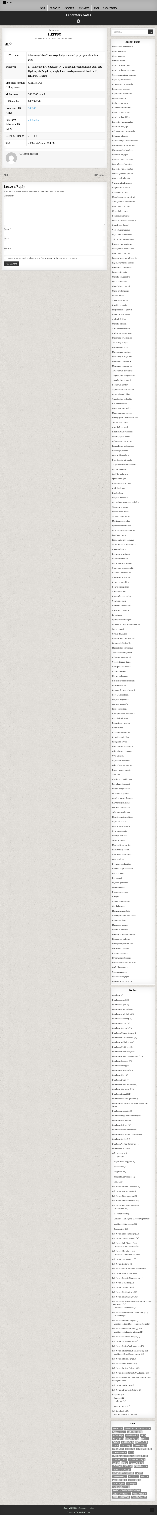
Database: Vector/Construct (124, 1144)
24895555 (33, 119)
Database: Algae (119, 1005)
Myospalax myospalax (122, 563)
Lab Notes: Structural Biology (125, 1390)
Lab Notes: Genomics (121, 1287)
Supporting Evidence (123, 1177)
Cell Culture (119, 1209)
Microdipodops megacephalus (125, 502)
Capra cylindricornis (121, 80)
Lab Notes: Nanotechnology (124, 1337)
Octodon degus (119, 887)
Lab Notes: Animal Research (124, 1187)
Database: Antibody (120, 1019)
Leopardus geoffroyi (121, 704)
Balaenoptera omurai (121, 657)
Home (42, 8)
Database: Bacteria (120, 1028)
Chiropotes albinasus (121, 667)
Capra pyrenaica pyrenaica (124, 75)
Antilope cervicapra (121, 328)
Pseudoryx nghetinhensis (123, 934)
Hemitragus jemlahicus (122, 817)
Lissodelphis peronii (121, 286)
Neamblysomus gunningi (123, 197)
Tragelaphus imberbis (122, 399)
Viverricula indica (120, 300)
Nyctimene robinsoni (121, 958)
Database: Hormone (121, 1089)
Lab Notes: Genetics (121, 1283)
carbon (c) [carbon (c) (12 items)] (141, 1442)
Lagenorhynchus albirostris (124, 258)
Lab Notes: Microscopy (124, 1224)
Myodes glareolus (120, 883)
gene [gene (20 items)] (116, 1462)
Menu (9, 2)
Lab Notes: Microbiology (123, 1321)
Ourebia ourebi (119, 61)
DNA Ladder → (101, 175)
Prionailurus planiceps (122, 751)
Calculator (118, 1316)
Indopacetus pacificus (122, 244)
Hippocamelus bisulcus (122, 150)
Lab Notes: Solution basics (125, 1254)
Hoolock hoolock (119, 709)
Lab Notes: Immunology (122, 1297)
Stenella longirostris (121, 277)
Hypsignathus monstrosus (124, 962)
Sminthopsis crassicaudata (124, 544)
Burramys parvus (120, 451)
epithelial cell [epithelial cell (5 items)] (119, 1459)
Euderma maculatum (121, 606)
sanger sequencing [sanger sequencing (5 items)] (121, 1493)
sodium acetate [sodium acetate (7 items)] (139, 1493)
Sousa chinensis (119, 282)
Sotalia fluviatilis (119, 634)
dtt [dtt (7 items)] (131, 1452)
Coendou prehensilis (121, 573)
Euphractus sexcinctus (122, 483)
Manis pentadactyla (121, 911)
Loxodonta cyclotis (120, 793)
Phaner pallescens (120, 676)
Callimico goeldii (119, 671)
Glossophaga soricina (121, 596)
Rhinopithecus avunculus (123, 714)
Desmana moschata (121, 807)
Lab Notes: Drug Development (127, 1354)
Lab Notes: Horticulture (122, 1292)
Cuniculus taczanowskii (122, 568)
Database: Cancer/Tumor (123, 1033)
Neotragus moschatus (122, 366)
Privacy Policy (110, 8)
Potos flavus (117, 728)
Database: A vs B (119, 1000)
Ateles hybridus (119, 319)
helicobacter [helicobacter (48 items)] (137, 1462)
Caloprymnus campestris (123, 131)
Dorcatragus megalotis (122, 357)
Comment (9, 196)
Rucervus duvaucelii (121, 770)
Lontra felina (118, 296)
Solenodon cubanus (121, 812)
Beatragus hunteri (120, 385)
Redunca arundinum (121, 108)
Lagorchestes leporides (122, 122)
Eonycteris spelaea (120, 587)
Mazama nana (118, 56)
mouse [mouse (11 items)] (144, 1476)
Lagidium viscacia (120, 474)
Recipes (117, 1398)
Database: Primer (120, 1125)
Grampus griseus (120, 953)
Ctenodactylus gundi (121, 901)
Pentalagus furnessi (121, 784)
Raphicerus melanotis (122, 94)
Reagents (116, 1395)
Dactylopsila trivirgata (122, 460)
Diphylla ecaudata (120, 967)
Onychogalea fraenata (122, 183)
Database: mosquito (121, 1111)
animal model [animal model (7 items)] (132, 1435)
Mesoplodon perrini (121, 253)
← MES (5, 175)
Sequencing (119, 1229)
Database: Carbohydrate (122, 1038)
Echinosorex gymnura (122, 441)
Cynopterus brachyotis (122, 620)
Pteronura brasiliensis (122, 338)
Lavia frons (117, 615)
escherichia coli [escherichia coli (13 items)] (137, 1459)
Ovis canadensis (119, 831)
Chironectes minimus (121, 854)
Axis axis (116, 775)
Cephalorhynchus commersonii (126, 624)
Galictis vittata (118, 488)
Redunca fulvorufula (121, 112)
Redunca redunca (120, 103)
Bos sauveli (117, 878)
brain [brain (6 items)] (144, 1438)
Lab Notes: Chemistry (121, 1251)
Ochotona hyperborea (122, 789)
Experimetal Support (123, 1162)
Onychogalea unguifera (122, 174)
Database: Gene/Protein (122, 1085)
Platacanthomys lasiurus (123, 540)
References (119, 1167)
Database (116, 995)
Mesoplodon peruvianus (123, 249)
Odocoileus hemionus (122, 765)
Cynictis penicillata (120, 737)
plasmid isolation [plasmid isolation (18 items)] (121, 1487)
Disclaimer (84, 8)
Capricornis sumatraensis (123, 70)
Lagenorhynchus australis (123, 638)
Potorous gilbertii (120, 136)
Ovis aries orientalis (121, 826)
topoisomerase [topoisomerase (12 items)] (139, 1497)
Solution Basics (119, 1411)
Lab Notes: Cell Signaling (125, 1246)
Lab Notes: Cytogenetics (122, 1259)
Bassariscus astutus (121, 732)
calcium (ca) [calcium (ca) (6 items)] (128, 1442)
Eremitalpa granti (120, 427)
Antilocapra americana (122, 333)
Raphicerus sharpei (121, 89)
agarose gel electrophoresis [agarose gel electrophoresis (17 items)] (137, 1428)
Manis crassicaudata (121, 521)
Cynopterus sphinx (120, 582)
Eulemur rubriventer (121, 314)
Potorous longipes (120, 155)
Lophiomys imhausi (121, 554)
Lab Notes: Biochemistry (123, 1196)
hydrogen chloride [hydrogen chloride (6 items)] (121, 1469)
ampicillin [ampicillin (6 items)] (118, 1435)
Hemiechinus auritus (121, 845)
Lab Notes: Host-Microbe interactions (130, 1324)
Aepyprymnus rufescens (123, 389)
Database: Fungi (119, 1080)
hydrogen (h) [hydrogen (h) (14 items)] (140, 1466)
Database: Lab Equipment (123, 1099)
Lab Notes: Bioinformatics (123, 1201)
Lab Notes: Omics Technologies (126, 1346)
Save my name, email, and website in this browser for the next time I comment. (43, 258)
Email (7, 239)
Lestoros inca (118, 859)
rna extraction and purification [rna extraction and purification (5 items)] (126, 1490)
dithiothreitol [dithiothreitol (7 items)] (119, 1452)
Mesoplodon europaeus (122, 648)
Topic (116, 1182)
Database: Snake (119, 1139)
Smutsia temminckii (121, 516)
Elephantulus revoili (121, 188)
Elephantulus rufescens (122, 432)
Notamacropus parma (122, 413)
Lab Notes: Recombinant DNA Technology (130, 1373)
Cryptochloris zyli (120, 192)
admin (39, 39)
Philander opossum (121, 850)
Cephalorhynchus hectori (123, 690)
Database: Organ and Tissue (124, 1116)
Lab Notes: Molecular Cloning (127, 1332)
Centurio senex (119, 601)
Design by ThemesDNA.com (78, 1512)
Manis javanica (119, 906)
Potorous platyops (120, 127)
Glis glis (115, 897)
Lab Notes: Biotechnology (123, 1234)
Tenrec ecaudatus (120, 422)
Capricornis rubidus (121, 117)
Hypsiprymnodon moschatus (125, 418)
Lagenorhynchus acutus (123, 263)
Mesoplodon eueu (120, 211)
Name (7, 229)
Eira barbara (117, 493)
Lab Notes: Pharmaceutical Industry (128, 1351)
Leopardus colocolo (121, 695)
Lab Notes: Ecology (120, 1264)
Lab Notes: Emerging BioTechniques (130, 1219)
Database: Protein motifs (123, 1130)
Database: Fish (118, 1075)
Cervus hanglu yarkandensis (125, 141)
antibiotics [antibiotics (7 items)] (118, 1438)
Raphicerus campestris (122, 84)
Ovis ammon (118, 756)
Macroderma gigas (120, 977)
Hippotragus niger (120, 347)
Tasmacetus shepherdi (122, 653)
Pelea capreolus (119, 98)
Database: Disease (120, 1061)
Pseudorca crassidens (122, 267)
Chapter (117, 1156)
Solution (119, 1401)
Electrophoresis (121, 1214)
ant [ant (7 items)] (143, 1435)
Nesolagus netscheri (121, 948)
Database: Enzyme (120, 1070)
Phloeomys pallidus (121, 939)
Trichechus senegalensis (123, 239)
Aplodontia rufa (119, 549)
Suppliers (118, 1172)
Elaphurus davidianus (122, 779)
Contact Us (55, 8)
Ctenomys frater (119, 920)
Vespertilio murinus (121, 230)
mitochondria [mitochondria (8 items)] (119, 1476)
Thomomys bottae (120, 507)
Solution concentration (124, 1414)
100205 (32, 108)
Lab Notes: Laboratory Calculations (127, 1313)
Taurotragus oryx (120, 343)
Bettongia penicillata (121, 394)
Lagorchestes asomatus (122, 169)
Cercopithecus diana (121, 662)
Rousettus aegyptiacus (122, 981)
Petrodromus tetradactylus (124, 220)
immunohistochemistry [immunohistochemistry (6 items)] (123, 1473)
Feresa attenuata (119, 272)
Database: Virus (119, 1149)
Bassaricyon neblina (121, 723)
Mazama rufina (119, 51)
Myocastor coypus (120, 925)
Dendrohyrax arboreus (122, 798)
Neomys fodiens (119, 836)
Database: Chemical (121, 1052)
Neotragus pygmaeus (121, 361)
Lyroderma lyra (119, 479)
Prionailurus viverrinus (122, 746)
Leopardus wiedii (120, 498)
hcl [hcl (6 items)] (124, 1462)
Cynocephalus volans (121, 526)
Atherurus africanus (121, 577)
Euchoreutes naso (120, 892)
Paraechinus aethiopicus (123, 446)
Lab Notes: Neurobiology (123, 1341)
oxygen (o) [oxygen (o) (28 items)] (118, 1483)
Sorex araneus (118, 840)
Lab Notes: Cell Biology (122, 1243)
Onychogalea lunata (121, 178)
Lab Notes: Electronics (124, 1308)
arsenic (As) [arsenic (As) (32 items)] (132, 1438)
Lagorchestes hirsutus (122, 164)
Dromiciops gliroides (121, 864)
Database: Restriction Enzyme (125, 1134)
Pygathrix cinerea (120, 718)
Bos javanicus (118, 873)
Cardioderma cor (119, 972)
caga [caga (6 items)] (116, 1442)
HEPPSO (54, 34)
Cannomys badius (120, 559)
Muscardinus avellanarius (123, 530)
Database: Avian (119, 1023)
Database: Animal (120, 1009)
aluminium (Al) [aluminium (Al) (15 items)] (135, 1432)
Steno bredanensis (120, 291)
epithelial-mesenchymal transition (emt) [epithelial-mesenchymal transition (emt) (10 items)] (130, 1456)
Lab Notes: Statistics (121, 1385)
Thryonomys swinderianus (124, 465)
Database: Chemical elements (125, 1056)
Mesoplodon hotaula (121, 206)
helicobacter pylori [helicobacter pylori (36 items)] (122, 1466)
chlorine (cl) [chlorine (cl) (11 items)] (140, 1445)
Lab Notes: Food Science (123, 1273)
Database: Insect (119, 1094)
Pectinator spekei (120, 535)
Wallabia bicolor (119, 404)
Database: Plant (119, 1120)
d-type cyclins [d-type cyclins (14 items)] (144, 1449)
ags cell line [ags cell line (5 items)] (119, 1432)
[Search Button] (78, 21)
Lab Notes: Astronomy (122, 1191)
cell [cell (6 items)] (116, 1445)
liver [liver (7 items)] (139, 1473)
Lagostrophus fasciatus (122, 159)
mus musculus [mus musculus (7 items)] (119, 1480)
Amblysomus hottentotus (123, 202)
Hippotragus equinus (121, 352)
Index (96, 8)
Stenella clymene (120, 324)
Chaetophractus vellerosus (124, 915)
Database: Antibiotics (121, 1014)
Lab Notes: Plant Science (123, 1363)
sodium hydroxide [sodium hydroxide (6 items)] (121, 1497)
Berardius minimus (121, 216)
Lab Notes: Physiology (122, 1359)
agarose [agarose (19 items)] (118, 1428)
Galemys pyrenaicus (121, 436)
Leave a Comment (67, 39)
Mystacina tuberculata (122, 235)
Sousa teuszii (118, 629)
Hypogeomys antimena (122, 944)
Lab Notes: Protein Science (124, 1368)
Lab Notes (55, 30)
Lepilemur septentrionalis (123, 681)
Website (7, 248)
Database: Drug (119, 1066)
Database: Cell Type (121, 1047)
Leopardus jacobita (120, 700)
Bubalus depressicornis (122, 868)
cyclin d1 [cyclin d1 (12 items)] (118, 1449)
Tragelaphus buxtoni (121, 380)
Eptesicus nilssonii (120, 225)
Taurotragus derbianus (122, 371)
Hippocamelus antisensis (123, 145)
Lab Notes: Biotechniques (123, 1205)
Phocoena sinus (119, 685)
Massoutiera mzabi (120, 512)
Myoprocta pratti (119, 469)
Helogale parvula (119, 742)
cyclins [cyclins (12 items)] (130, 1449)
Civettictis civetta (120, 305)
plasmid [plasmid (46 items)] (131, 1483)
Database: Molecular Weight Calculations (130, 1103)
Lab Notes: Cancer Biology (123, 1238)
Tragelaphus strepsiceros (123, 375)
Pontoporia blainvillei (121, 643)
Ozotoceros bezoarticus (122, 47)
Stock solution (120, 1406)
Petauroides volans (120, 455)
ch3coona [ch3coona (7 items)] (126, 1445)
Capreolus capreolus (121, 761)
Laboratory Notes (78, 15)
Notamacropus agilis (121, 408)
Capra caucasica (119, 822)
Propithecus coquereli (122, 310)
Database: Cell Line (120, 1042)
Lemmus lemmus (120, 930)
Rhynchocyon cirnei (121, 803)
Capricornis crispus (121, 65)
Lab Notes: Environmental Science (127, 1269)
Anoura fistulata (119, 591)
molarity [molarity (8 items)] (133, 1476)
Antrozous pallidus (120, 610)
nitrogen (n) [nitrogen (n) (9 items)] (135, 1480)
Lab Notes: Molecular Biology (125, 1329)
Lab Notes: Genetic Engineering (126, 1278)
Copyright (69, 8)
